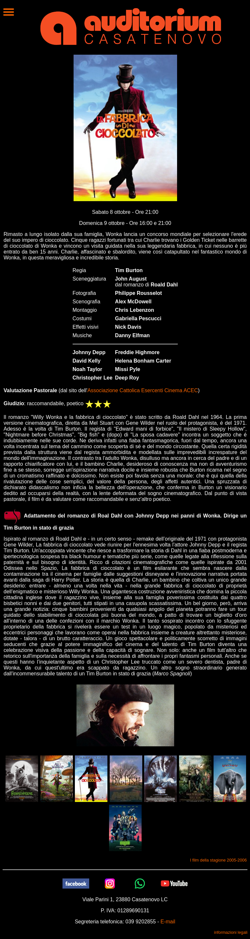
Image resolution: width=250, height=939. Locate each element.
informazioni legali (230, 932)
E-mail (167, 921)
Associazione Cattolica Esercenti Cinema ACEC (142, 390)
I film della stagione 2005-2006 (218, 860)
